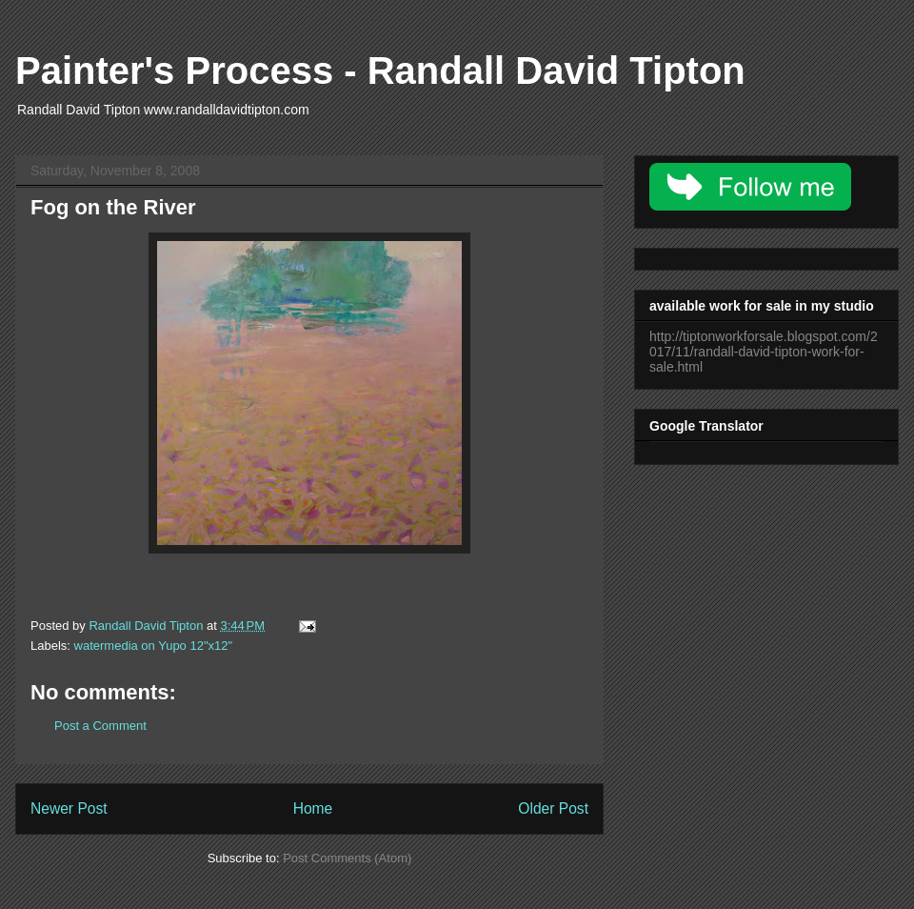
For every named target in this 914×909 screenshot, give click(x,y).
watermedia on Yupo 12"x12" (153, 645)
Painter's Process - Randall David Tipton (380, 70)
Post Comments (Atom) (347, 858)
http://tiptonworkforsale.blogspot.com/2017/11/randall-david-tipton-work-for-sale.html (763, 351)
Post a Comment (100, 725)
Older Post (553, 808)
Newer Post (69, 808)
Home (313, 808)
